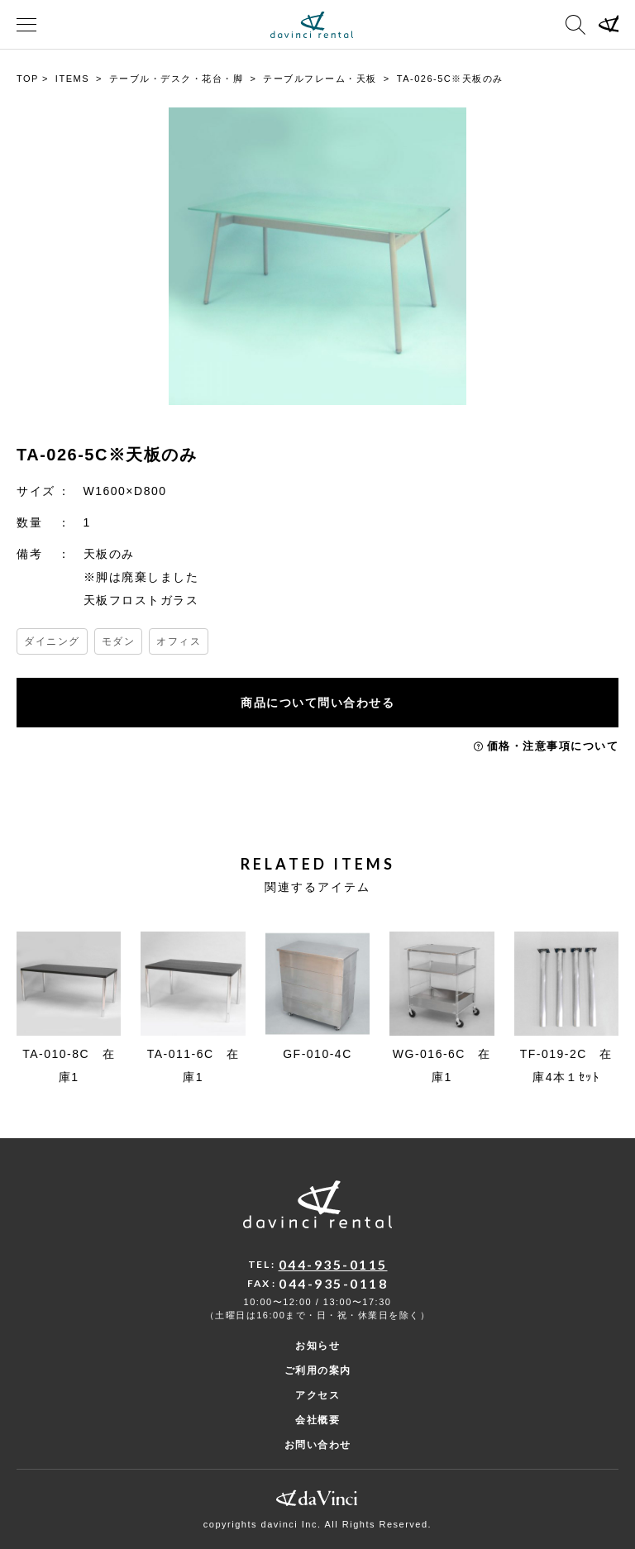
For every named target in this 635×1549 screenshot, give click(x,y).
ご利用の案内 (317, 1370)
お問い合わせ (317, 1445)
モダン (119, 641)
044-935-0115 (333, 1264)
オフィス (178, 641)
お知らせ (317, 1345)
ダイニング (52, 641)
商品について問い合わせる (317, 702)
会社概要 (317, 1420)
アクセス (317, 1395)
